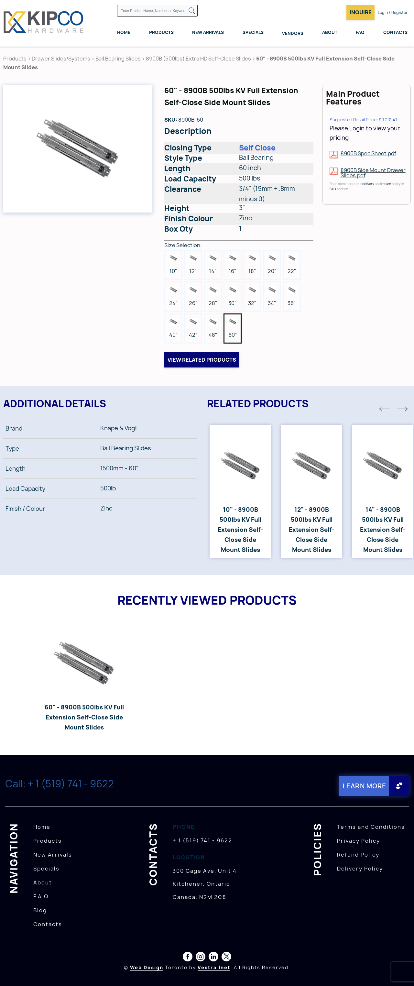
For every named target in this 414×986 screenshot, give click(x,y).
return (386, 183)
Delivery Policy (360, 868)
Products (161, 33)
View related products (202, 359)
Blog (40, 910)
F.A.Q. (41, 896)
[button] (384, 408)
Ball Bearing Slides (118, 58)
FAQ (360, 33)
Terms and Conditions (371, 826)
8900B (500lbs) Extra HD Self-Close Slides (198, 58)
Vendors (292, 34)
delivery (368, 183)
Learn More (363, 785)
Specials (253, 33)
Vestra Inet (214, 967)
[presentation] (401, 971)
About (329, 33)
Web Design (146, 967)
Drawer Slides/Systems (61, 58)
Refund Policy (358, 854)
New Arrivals (208, 33)
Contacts (395, 33)
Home (123, 33)
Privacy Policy (358, 840)
